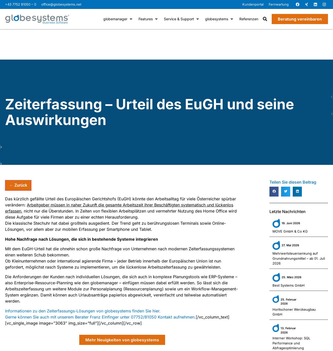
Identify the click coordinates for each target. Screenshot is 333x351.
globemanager (117, 19)
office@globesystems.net (61, 4)
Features (148, 19)
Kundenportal (253, 4)
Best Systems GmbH (288, 285)
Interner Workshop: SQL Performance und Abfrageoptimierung (291, 343)
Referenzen (248, 19)
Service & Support (181, 19)
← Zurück (18, 185)
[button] (265, 19)
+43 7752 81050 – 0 (20, 4)
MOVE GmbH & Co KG (290, 231)
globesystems (219, 19)
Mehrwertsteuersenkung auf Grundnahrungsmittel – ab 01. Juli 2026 (298, 258)
